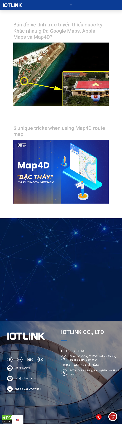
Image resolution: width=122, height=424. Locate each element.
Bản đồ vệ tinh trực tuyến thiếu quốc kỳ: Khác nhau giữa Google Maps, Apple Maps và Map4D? (58, 31)
